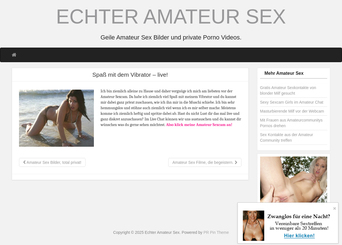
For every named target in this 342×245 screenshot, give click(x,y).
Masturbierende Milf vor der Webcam (292, 111)
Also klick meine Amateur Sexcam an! (199, 124)
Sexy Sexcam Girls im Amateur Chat (291, 102)
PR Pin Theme (216, 232)
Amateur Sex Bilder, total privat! (52, 162)
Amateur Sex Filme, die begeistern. (204, 162)
